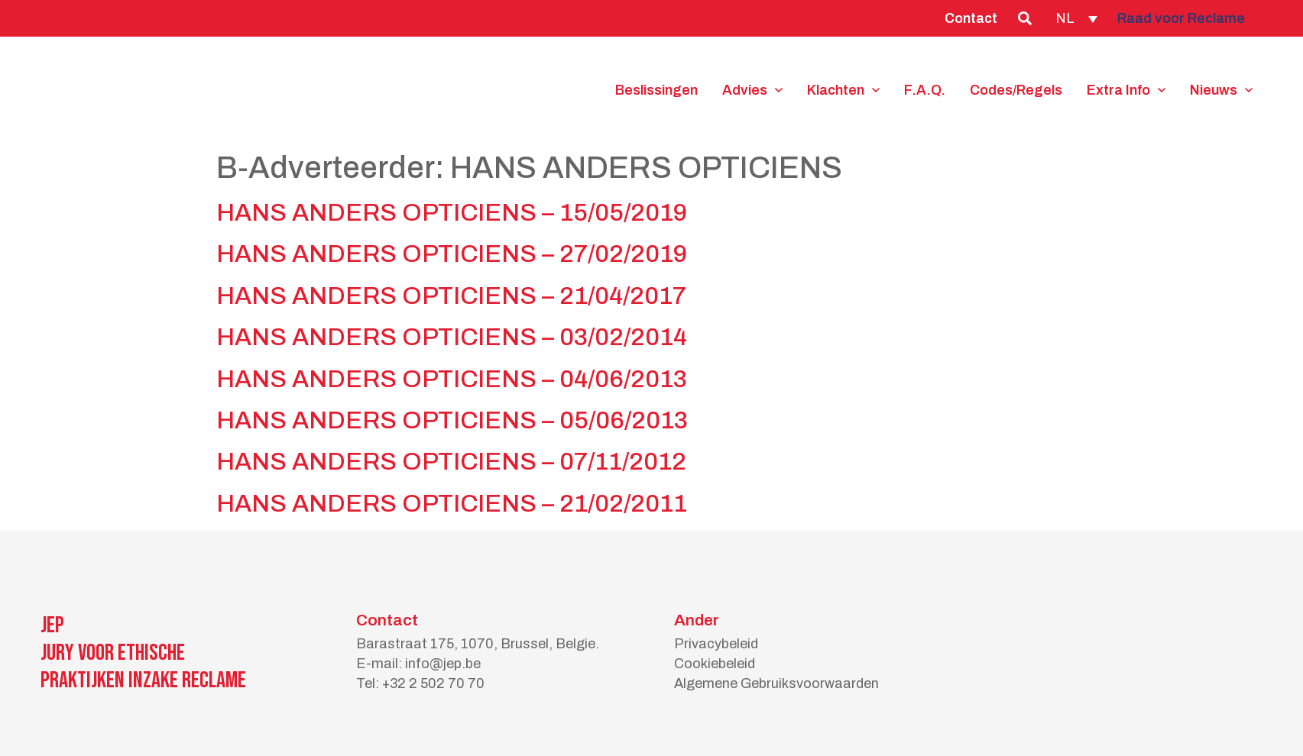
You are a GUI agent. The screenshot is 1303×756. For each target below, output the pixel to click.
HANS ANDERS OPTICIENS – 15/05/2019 (451, 212)
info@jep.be (443, 663)
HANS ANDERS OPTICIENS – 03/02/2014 (451, 337)
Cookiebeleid (714, 663)
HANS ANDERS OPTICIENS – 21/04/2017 (451, 296)
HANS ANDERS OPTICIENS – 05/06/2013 (452, 420)
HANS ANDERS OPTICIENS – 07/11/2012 (451, 461)
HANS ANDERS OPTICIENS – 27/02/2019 (451, 254)
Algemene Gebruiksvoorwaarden (776, 683)
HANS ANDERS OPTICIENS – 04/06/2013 (451, 379)
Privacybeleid (716, 643)
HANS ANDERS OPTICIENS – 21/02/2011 (451, 503)
